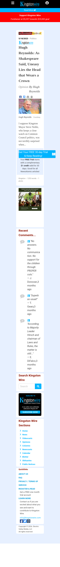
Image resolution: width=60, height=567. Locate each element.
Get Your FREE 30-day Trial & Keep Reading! (37, 154)
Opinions (25, 442)
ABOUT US (23, 474)
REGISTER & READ (27, 489)
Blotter (24, 457)
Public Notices (27, 464)
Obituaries (25, 460)
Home (24, 431)
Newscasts (26, 449)
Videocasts (26, 438)
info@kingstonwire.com (30, 518)
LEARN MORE (25, 498)
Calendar (25, 453)
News (23, 434)
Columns (25, 446)
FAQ (20, 478)
